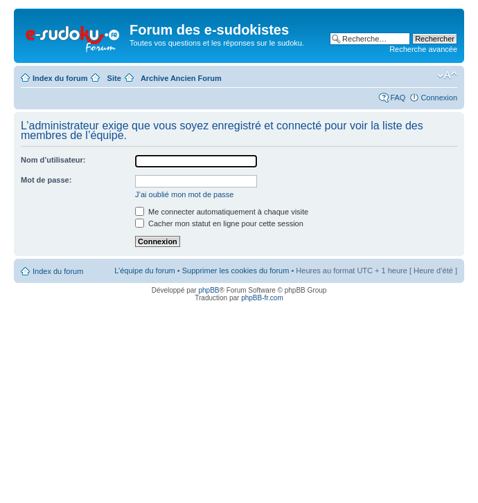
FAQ (397, 97)
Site (114, 78)
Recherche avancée (423, 49)
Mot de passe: (46, 180)
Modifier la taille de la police (447, 75)
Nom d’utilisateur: (53, 160)
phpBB (208, 290)
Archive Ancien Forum (181, 78)
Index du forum (60, 78)
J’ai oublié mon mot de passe (184, 194)
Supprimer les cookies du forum (236, 270)
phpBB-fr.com (262, 298)
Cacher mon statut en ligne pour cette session (219, 223)
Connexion (439, 97)
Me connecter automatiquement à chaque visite (221, 212)
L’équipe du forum (144, 270)
